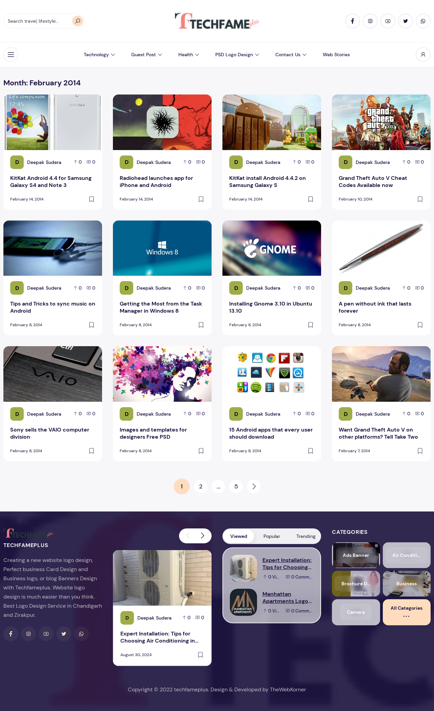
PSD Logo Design (234, 54)
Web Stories (336, 54)
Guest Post (143, 54)
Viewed (238, 536)
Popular (271, 536)
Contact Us (287, 54)
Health (185, 54)
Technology (96, 54)
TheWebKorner (288, 689)
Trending (306, 536)
